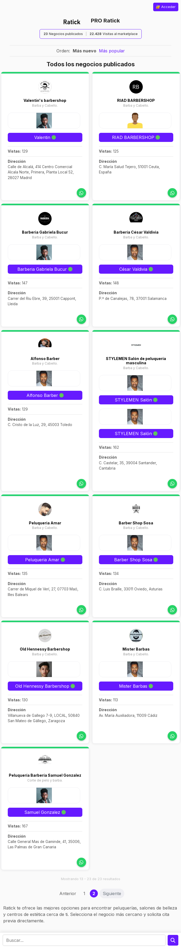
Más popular (112, 50)
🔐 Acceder (166, 7)
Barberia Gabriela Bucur (45, 232)
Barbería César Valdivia (136, 232)
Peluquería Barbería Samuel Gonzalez (45, 775)
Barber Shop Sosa (136, 523)
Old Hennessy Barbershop (45, 649)
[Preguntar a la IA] (173, 940)
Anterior (67, 893)
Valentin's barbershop (45, 100)
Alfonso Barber (45, 358)
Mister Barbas (136, 649)
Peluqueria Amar (45, 523)
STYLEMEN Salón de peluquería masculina (136, 360)
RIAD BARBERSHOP (136, 100)
